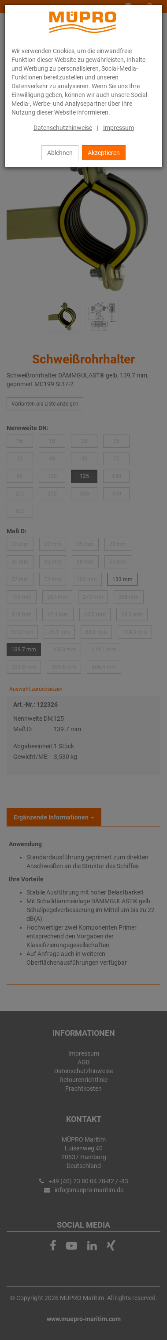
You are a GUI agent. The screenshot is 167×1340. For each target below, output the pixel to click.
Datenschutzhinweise (62, 127)
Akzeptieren (104, 152)
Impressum (118, 127)
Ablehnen (60, 152)
